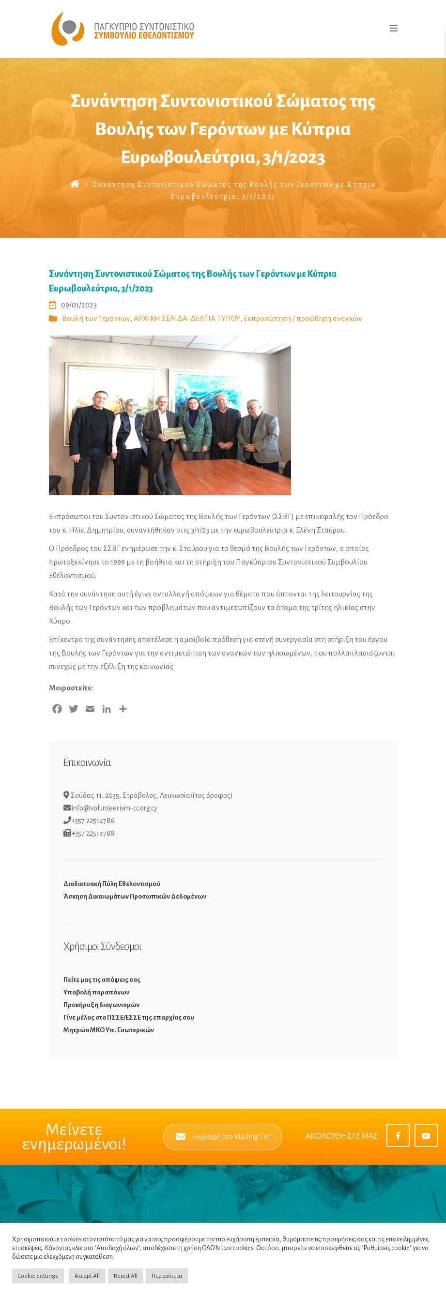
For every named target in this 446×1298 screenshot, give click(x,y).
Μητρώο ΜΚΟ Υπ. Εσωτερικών (108, 1030)
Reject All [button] (126, 1276)
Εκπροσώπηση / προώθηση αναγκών (303, 318)
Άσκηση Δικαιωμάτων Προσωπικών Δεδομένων (134, 896)
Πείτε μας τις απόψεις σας (101, 979)
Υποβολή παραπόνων (96, 992)
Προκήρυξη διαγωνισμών (101, 1004)
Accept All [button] (87, 1276)
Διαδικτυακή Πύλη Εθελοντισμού (111, 883)
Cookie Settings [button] (38, 1276)
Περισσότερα (167, 1276)
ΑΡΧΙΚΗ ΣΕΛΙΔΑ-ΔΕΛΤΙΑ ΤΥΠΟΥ (187, 318)
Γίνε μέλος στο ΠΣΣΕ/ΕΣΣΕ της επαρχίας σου (128, 1017)
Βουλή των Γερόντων (96, 318)
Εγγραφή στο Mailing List (223, 1137)
